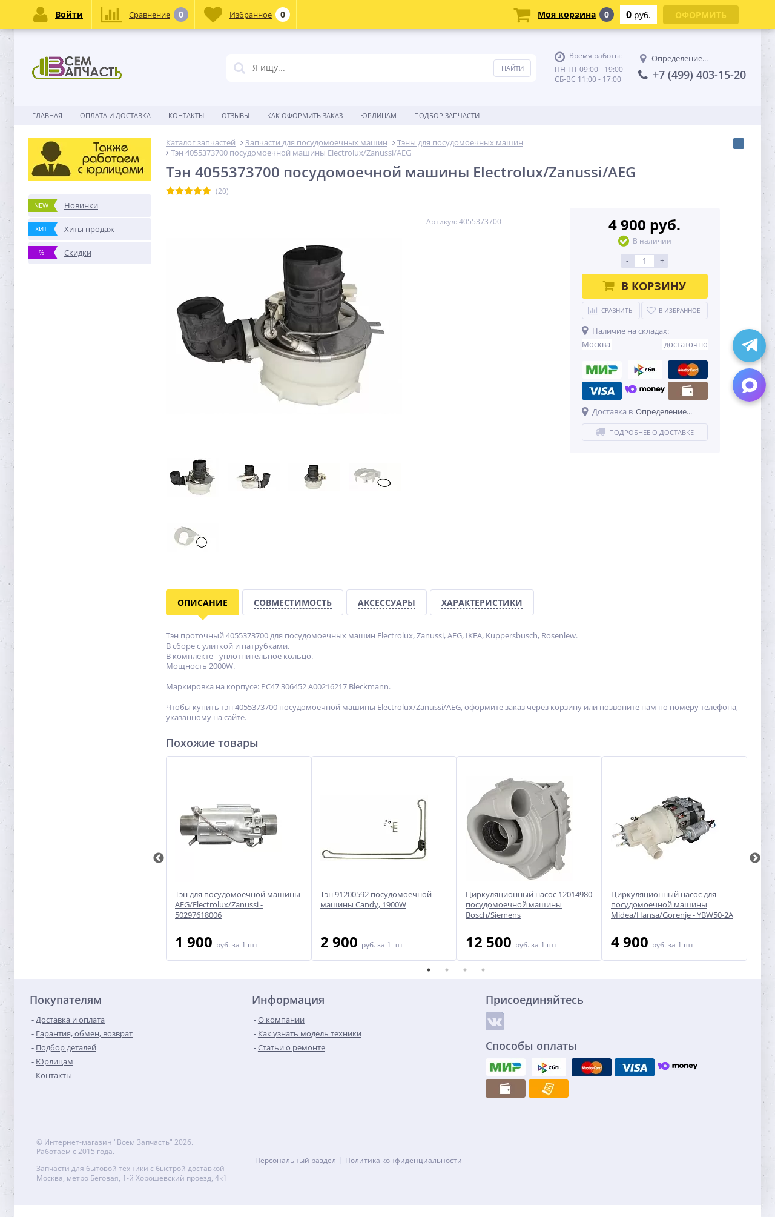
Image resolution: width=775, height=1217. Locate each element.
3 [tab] (465, 970)
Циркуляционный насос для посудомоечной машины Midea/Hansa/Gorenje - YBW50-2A (672, 904)
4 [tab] (483, 970)
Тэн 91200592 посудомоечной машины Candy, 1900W (376, 899)
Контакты (186, 115)
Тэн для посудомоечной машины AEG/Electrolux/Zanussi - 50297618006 (237, 904)
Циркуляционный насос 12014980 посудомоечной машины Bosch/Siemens (529, 904)
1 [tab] (429, 970)
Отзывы (235, 115)
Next (755, 858)
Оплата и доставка (115, 115)
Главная (47, 115)
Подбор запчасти (447, 115)
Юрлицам (378, 115)
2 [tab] (447, 970)
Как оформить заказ (305, 115)
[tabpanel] (238, 858)
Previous (159, 858)
